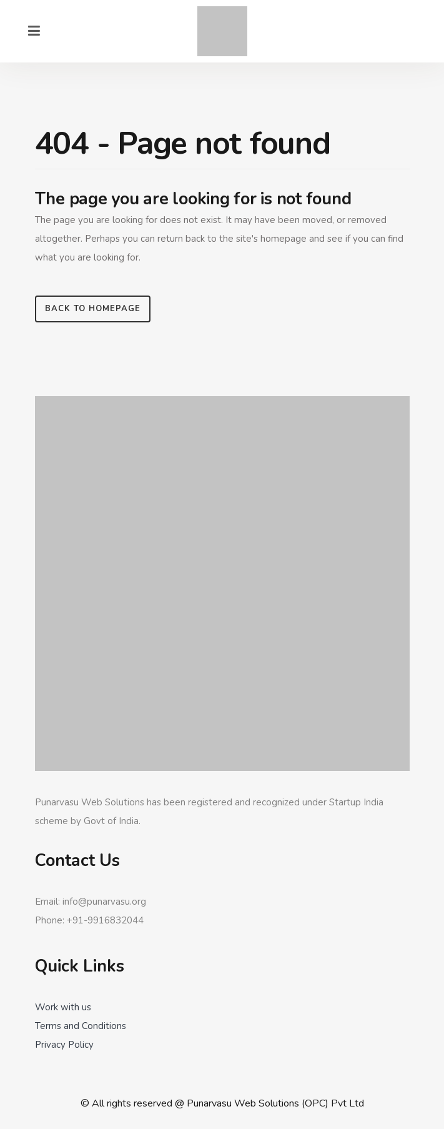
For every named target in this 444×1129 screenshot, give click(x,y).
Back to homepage (93, 308)
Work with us (63, 1007)
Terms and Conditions (80, 1026)
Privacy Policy (64, 1044)
